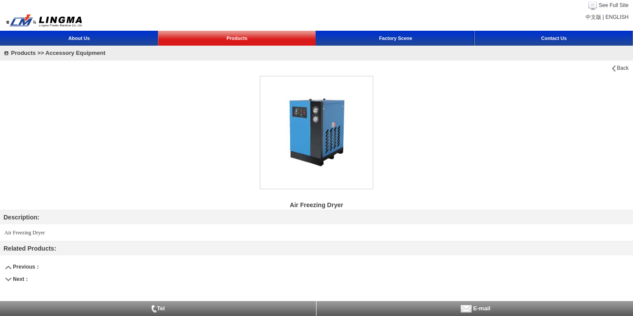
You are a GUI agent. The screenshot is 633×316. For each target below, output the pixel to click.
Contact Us (554, 38)
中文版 (593, 17)
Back (623, 68)
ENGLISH (617, 17)
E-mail (474, 308)
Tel (158, 309)
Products (236, 38)
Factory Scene (395, 38)
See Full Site (614, 5)
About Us (79, 38)
